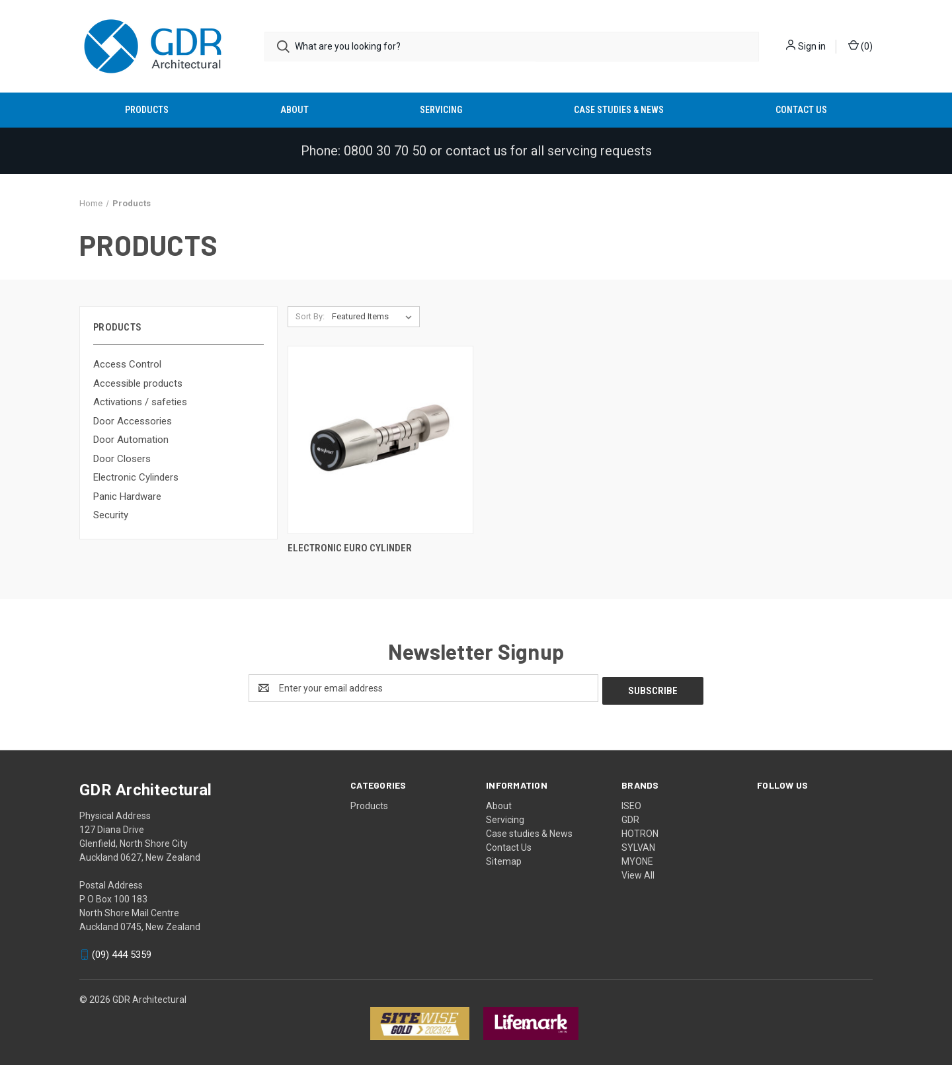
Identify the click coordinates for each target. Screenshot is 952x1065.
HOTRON (639, 831)
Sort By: (310, 316)
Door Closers (122, 459)
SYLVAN (638, 845)
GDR (630, 817)
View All (637, 872)
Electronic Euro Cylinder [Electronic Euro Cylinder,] (350, 548)
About (294, 109)
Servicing (441, 109)
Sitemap (504, 858)
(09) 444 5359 (121, 952)
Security (110, 515)
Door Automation (131, 440)
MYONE (637, 858)
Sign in (812, 46)
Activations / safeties (140, 402)
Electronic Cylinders (135, 477)
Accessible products (137, 383)
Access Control (127, 364)
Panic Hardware (127, 496)
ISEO (631, 803)
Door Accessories (132, 421)
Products (147, 109)
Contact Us (801, 109)
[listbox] (374, 317)
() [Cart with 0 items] (860, 46)
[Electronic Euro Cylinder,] (380, 440)
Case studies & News (619, 109)
